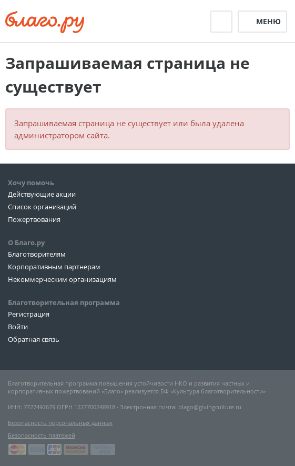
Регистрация (28, 314)
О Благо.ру (26, 242)
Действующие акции (42, 194)
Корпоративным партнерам (54, 266)
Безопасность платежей (41, 435)
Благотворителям (37, 254)
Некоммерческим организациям (62, 279)
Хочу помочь (31, 182)
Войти (18, 326)
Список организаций (42, 206)
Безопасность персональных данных (60, 423)
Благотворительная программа (64, 302)
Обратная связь (33, 339)
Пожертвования (34, 219)
